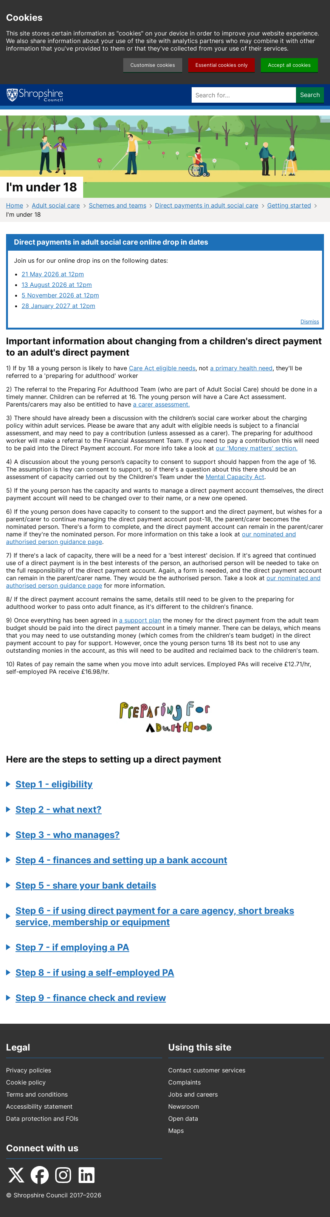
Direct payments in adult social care (206, 205)
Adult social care (56, 205)
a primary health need (241, 368)
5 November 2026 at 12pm (60, 295)
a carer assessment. (161, 404)
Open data (183, 1118)
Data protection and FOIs (42, 1118)
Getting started (289, 205)
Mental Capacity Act (235, 477)
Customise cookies (152, 65)
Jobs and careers (193, 1094)
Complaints (184, 1082)
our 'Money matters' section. (256, 448)
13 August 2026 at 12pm (57, 284)
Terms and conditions (37, 1094)
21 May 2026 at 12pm (53, 274)
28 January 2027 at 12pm (58, 306)
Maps (176, 1130)
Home (14, 205)
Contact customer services (206, 1070)
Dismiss (310, 321)
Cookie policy (26, 1082)
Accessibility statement (39, 1106)
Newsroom (183, 1106)
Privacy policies (28, 1070)
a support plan (140, 620)
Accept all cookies (289, 65)
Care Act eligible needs (162, 368)
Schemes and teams (117, 205)
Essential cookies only (221, 65)
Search (310, 95)
